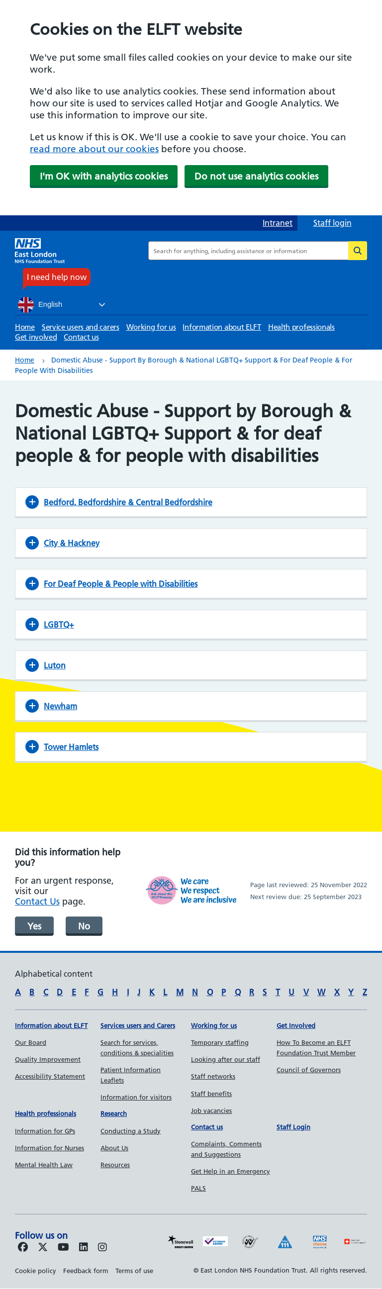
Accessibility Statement (50, 1076)
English (40, 305)
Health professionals (301, 327)
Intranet (277, 223)
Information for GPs (45, 1131)
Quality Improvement (48, 1059)
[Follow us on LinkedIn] (83, 1248)
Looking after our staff (225, 1059)
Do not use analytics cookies (256, 176)
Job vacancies (211, 1110)
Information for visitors (136, 1097)
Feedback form (85, 1271)
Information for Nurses (49, 1148)
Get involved (36, 337)
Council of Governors (309, 1070)
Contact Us (37, 901)
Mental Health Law (44, 1165)
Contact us (81, 337)
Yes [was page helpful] (34, 926)
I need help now (57, 277)
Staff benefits (211, 1094)
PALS (198, 1188)
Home (25, 327)
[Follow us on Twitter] (43, 1248)
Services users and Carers (137, 1025)
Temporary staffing (220, 1042)
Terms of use (134, 1271)
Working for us (151, 327)
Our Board (30, 1042)
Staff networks (213, 1076)
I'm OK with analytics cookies (104, 176)
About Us (114, 1148)
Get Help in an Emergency (230, 1171)
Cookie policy (35, 1271)
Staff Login (293, 1127)
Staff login (332, 223)
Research (113, 1113)
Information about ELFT (222, 327)
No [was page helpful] (84, 926)
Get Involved (296, 1025)
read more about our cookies (94, 149)
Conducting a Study (130, 1131)
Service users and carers (80, 327)
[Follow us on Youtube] (63, 1248)
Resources (115, 1165)
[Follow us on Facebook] (23, 1248)
